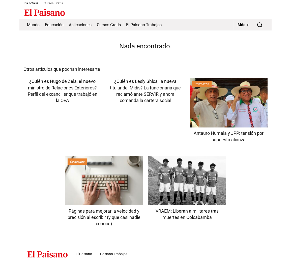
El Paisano (84, 254)
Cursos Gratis (53, 3)
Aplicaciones (80, 24)
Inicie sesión (256, 13)
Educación (54, 24)
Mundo (33, 24)
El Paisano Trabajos (144, 24)
